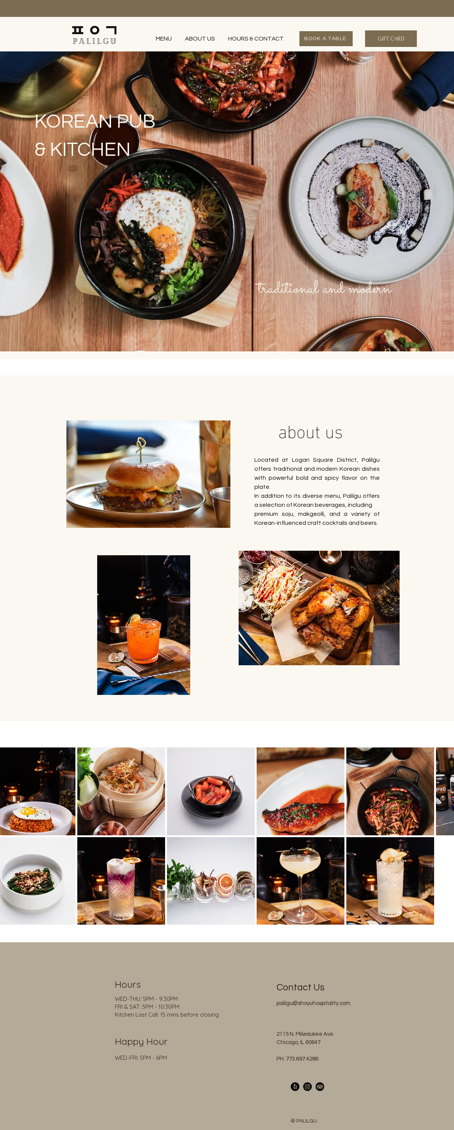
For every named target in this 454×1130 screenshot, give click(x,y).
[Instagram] (307, 1086)
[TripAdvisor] (320, 1086)
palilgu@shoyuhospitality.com (313, 1003)
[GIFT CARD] (391, 38)
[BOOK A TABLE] (326, 38)
